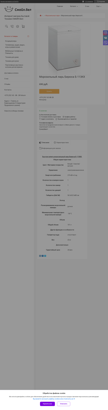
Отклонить (63, 404)
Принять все (47, 404)
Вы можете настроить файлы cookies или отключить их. (53, 399)
